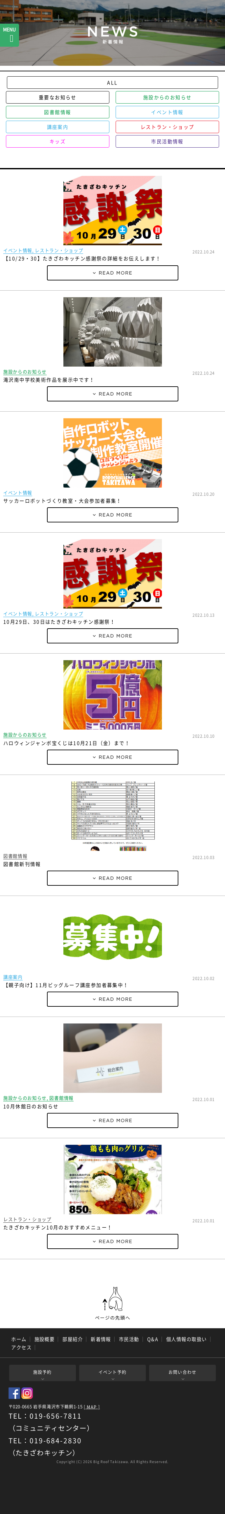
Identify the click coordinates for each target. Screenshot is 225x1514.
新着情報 (101, 1339)
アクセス (21, 1347)
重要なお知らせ (58, 97)
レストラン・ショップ (167, 127)
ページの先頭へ (112, 1303)
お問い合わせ (183, 1372)
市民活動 (129, 1339)
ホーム (18, 1339)
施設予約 (42, 1372)
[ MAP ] (92, 1407)
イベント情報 (167, 112)
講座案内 (58, 127)
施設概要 (44, 1339)
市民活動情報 (167, 141)
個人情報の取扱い (186, 1339)
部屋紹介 (72, 1339)
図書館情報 (57, 112)
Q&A (152, 1339)
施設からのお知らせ (167, 97)
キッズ (58, 141)
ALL (112, 82)
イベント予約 (113, 1372)
